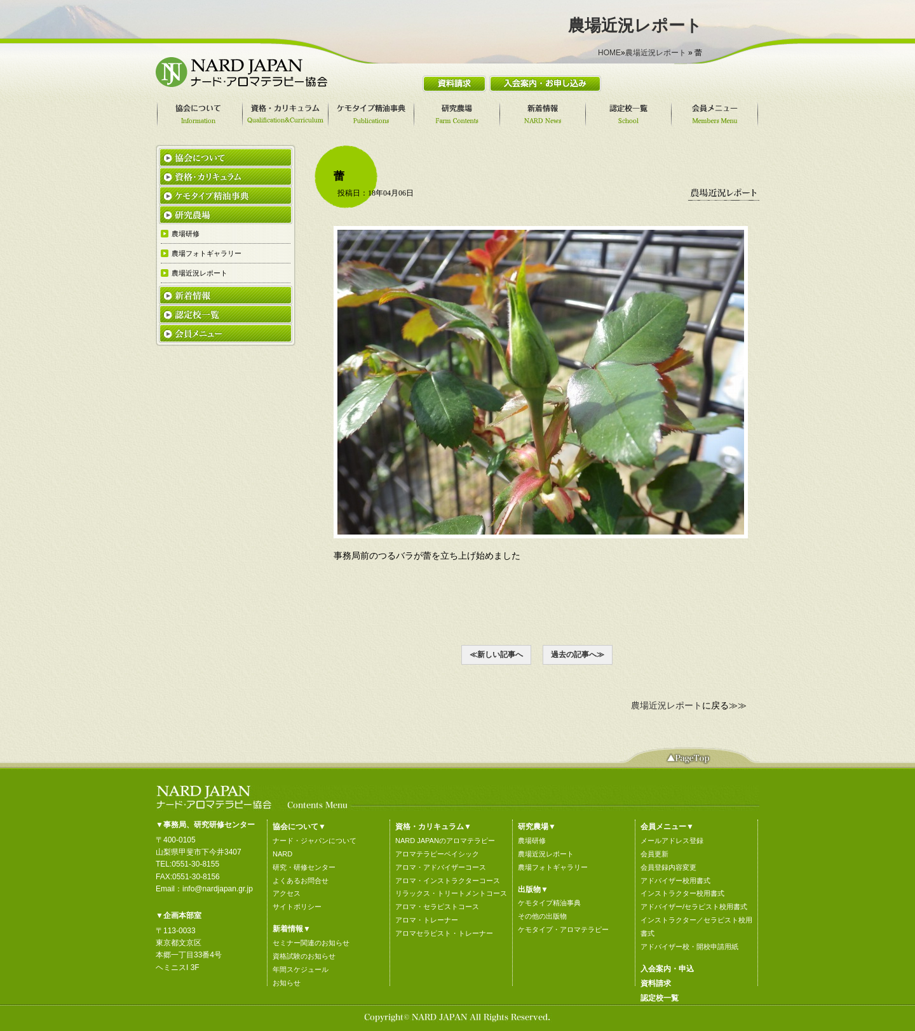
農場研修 (532, 840)
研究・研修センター (304, 867)
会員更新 (654, 854)
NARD (282, 854)
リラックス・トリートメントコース (451, 893)
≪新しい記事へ (496, 654)
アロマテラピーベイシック (437, 854)
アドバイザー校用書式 (675, 880)
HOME (609, 52)
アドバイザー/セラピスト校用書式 (693, 906)
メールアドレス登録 (671, 840)
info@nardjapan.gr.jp (217, 888)
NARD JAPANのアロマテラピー (445, 840)
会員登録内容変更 (668, 867)
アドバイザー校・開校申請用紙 (689, 946)
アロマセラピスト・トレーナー (444, 933)
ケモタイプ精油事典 (549, 903)
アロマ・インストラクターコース (447, 880)
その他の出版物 (542, 916)
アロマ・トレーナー (426, 920)
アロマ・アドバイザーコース (440, 867)
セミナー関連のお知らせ (311, 943)
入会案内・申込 (667, 968)
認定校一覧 (659, 998)
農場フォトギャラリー (553, 867)
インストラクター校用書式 (682, 893)
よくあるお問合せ (301, 880)
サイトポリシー (297, 906)
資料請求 (655, 983)
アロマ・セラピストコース (437, 906)
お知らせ (287, 983)
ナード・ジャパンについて (314, 840)
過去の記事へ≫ (577, 654)
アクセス (287, 893)
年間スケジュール (301, 969)
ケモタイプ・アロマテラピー (563, 929)
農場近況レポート (655, 52)
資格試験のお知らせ (304, 956)
